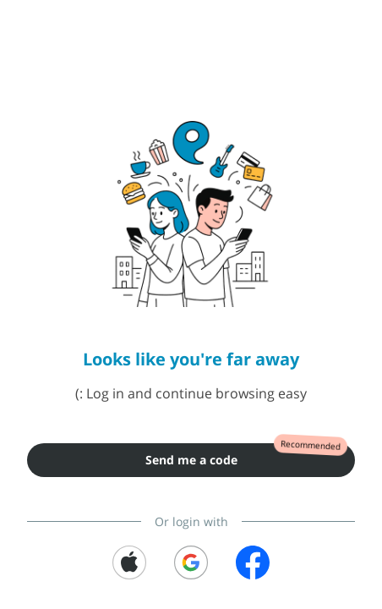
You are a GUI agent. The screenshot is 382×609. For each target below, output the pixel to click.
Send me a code (191, 460)
